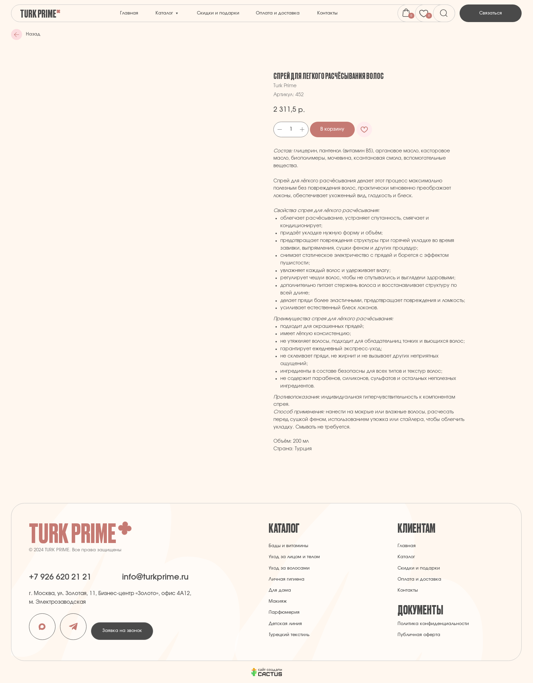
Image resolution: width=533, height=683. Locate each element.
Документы (420, 609)
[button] (491, 13)
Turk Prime (38, 13)
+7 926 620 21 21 (60, 577)
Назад (33, 34)
